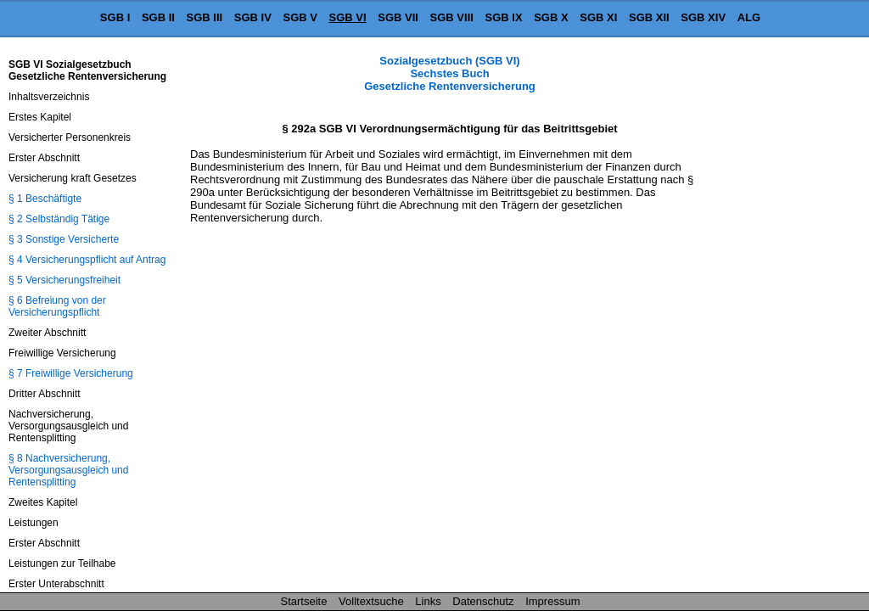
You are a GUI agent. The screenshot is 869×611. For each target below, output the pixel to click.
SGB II (158, 17)
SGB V (300, 17)
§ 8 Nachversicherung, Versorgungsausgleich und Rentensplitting (68, 470)
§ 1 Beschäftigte (44, 199)
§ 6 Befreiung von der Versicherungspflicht (57, 306)
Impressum (552, 601)
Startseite (304, 601)
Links (427, 601)
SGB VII (398, 17)
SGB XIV (703, 17)
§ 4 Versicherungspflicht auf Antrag (86, 260)
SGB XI (598, 17)
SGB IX (504, 17)
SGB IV (253, 17)
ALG (748, 17)
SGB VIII (452, 17)
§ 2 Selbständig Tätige (58, 219)
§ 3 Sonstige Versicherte (63, 239)
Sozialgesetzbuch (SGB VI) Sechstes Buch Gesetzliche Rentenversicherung (449, 73)
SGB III (205, 17)
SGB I (115, 17)
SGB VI (348, 17)
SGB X (551, 17)
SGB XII (649, 17)
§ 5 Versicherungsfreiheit (64, 280)
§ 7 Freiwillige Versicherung (70, 373)
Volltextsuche (371, 601)
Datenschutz (482, 601)
